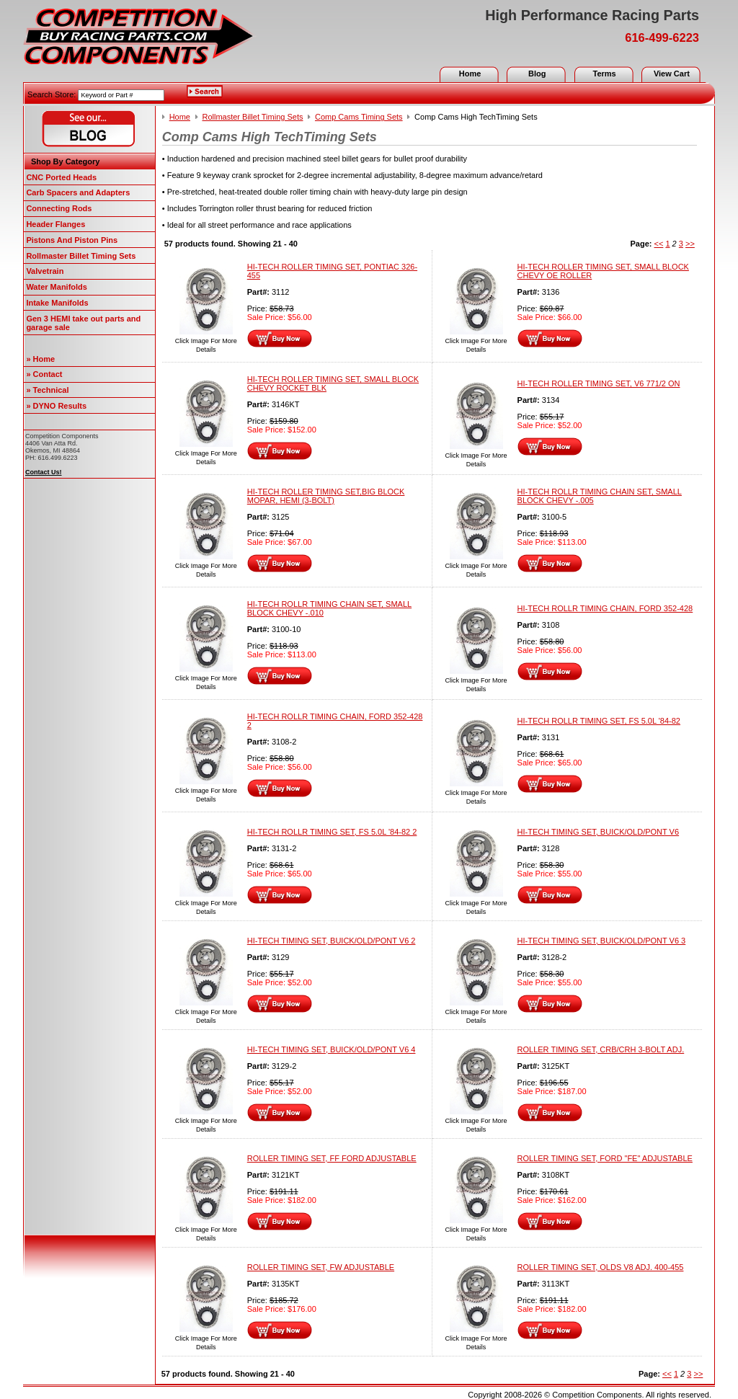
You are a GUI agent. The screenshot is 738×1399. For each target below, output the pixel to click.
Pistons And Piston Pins (71, 240)
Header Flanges (55, 224)
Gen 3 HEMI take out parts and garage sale (83, 323)
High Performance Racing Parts (592, 15)
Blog (537, 73)
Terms (603, 73)
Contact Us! (43, 472)
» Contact (44, 374)
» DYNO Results (56, 405)
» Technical (47, 390)
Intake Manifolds (57, 302)
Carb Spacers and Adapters (78, 192)
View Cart (672, 73)
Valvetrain (44, 271)
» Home (40, 359)
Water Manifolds (56, 287)
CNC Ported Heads (61, 177)
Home (470, 73)
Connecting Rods (59, 208)
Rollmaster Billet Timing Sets (80, 256)
